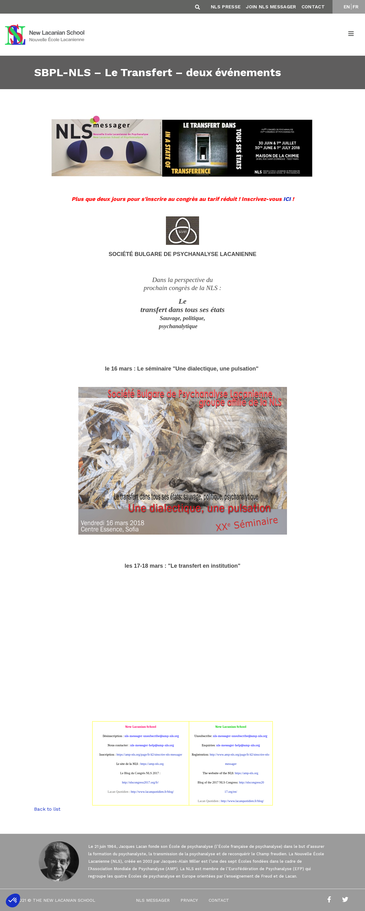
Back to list (47, 809)
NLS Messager (153, 900)
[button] (13, 900)
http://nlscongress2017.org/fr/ (140, 782)
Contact (313, 7)
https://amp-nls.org (152, 764)
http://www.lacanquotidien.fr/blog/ (152, 791)
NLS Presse (226, 7)
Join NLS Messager (271, 7)
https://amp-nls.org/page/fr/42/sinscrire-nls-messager (149, 754)
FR (356, 7)
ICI (287, 199)
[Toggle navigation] (351, 34)
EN (347, 7)
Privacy (189, 900)
